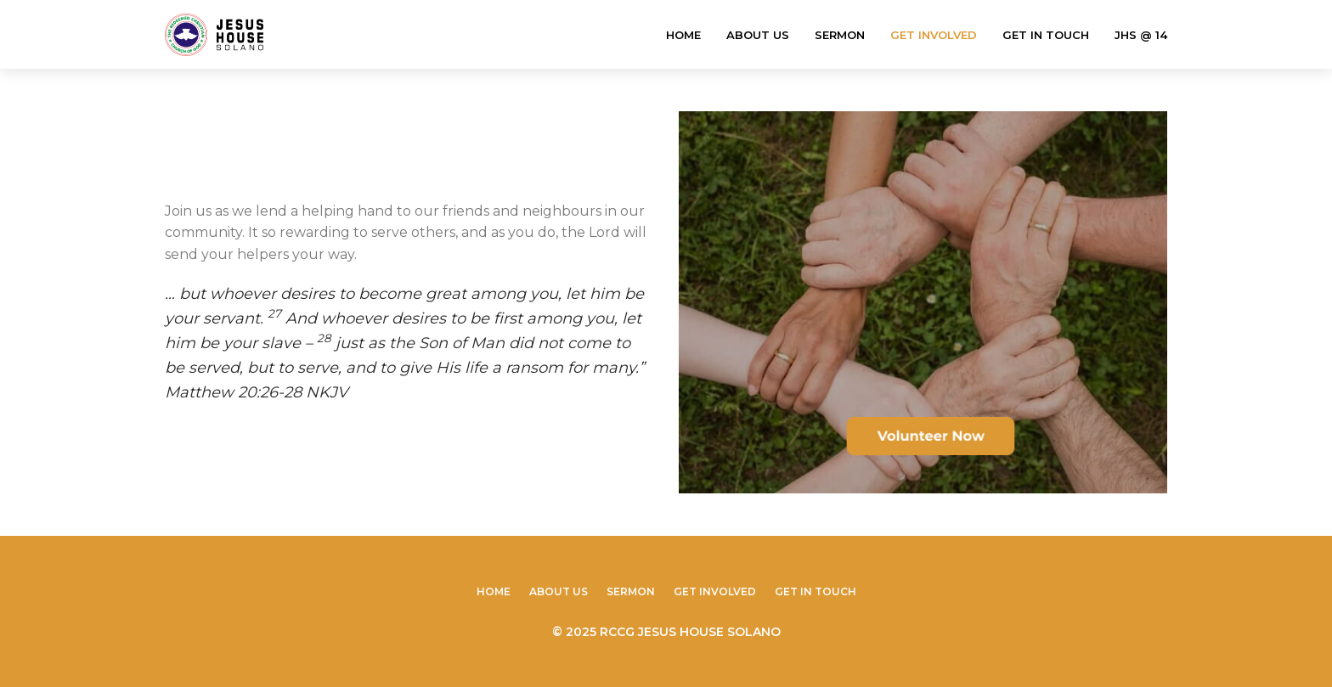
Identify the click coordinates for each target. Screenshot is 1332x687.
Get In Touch (1045, 35)
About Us (757, 35)
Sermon (840, 35)
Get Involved (933, 35)
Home (683, 35)
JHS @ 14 (1141, 35)
